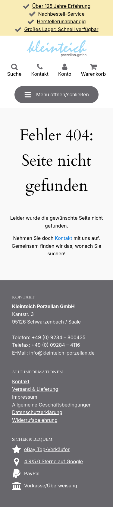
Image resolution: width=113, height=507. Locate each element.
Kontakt (63, 238)
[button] (14, 70)
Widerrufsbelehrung (35, 420)
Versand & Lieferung (35, 389)
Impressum (24, 397)
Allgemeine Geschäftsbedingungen (52, 405)
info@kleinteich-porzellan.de (62, 353)
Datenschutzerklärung (37, 412)
